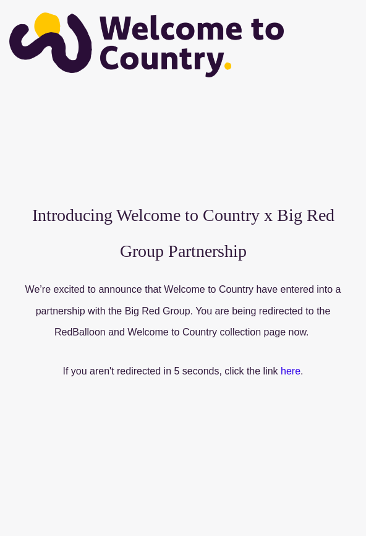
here (290, 371)
